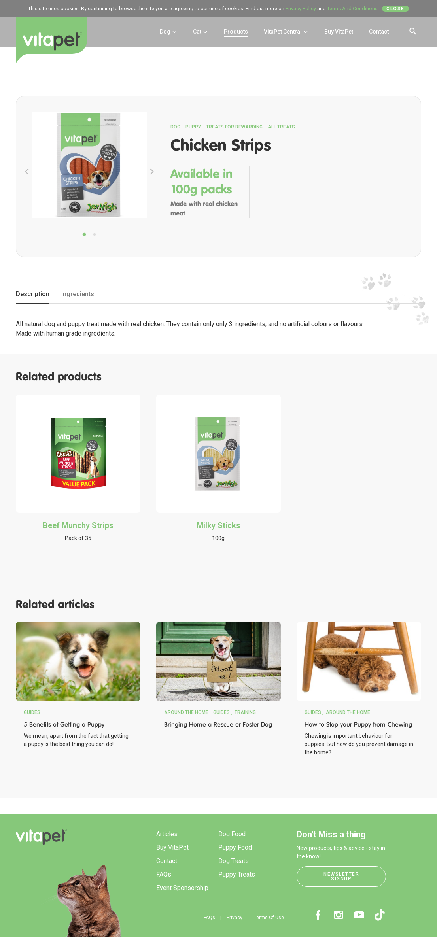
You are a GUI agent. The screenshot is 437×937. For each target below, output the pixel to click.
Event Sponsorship (182, 888)
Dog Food (232, 834)
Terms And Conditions (352, 8)
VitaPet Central (286, 31)
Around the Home (186, 712)
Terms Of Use (269, 917)
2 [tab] (94, 235)
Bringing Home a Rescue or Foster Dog (218, 724)
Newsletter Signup (341, 876)
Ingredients (77, 294)
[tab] (32, 294)
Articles (167, 834)
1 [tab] (84, 235)
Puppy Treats (236, 874)
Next (152, 171)
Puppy (193, 127)
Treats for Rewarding (234, 127)
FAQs (163, 874)
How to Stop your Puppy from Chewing (358, 724)
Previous (27, 171)
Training (245, 712)
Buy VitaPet (338, 31)
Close (395, 8)
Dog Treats (233, 861)
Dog (168, 31)
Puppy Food (235, 847)
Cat (200, 31)
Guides (32, 712)
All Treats (281, 127)
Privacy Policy (301, 8)
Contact (379, 31)
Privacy (234, 917)
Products (236, 31)
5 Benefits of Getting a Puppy (64, 724)
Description (32, 294)
